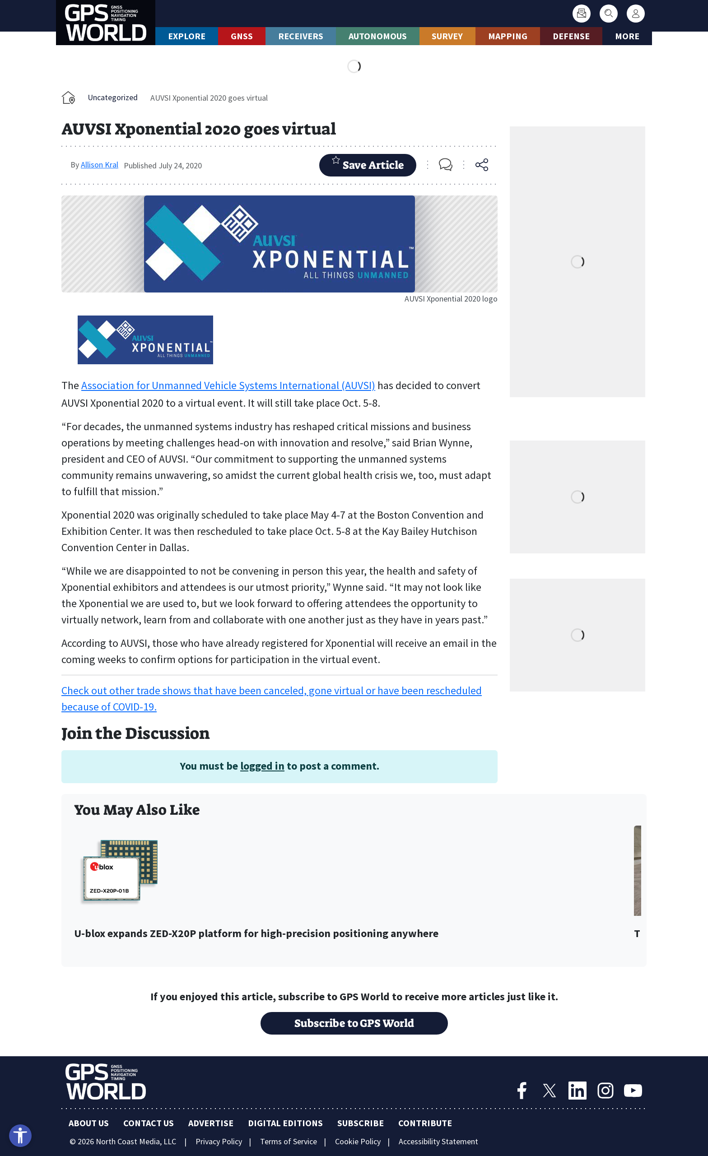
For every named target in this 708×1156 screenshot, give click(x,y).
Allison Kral (99, 164)
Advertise (210, 1122)
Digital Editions (285, 1122)
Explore (186, 36)
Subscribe (360, 1122)
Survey (447, 36)
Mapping (507, 36)
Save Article (367, 163)
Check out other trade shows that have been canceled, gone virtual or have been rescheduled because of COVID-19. (271, 698)
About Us (89, 1122)
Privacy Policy (219, 1141)
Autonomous (378, 36)
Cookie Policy (358, 1141)
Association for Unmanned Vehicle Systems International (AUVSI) (228, 385)
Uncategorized (113, 97)
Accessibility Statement (438, 1141)
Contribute (425, 1122)
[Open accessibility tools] (20, 1135)
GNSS (242, 36)
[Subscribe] (582, 14)
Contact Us (148, 1122)
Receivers (300, 36)
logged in (262, 766)
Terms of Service (288, 1141)
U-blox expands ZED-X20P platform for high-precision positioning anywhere (256, 933)
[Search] (609, 14)
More (627, 36)
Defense (571, 36)
